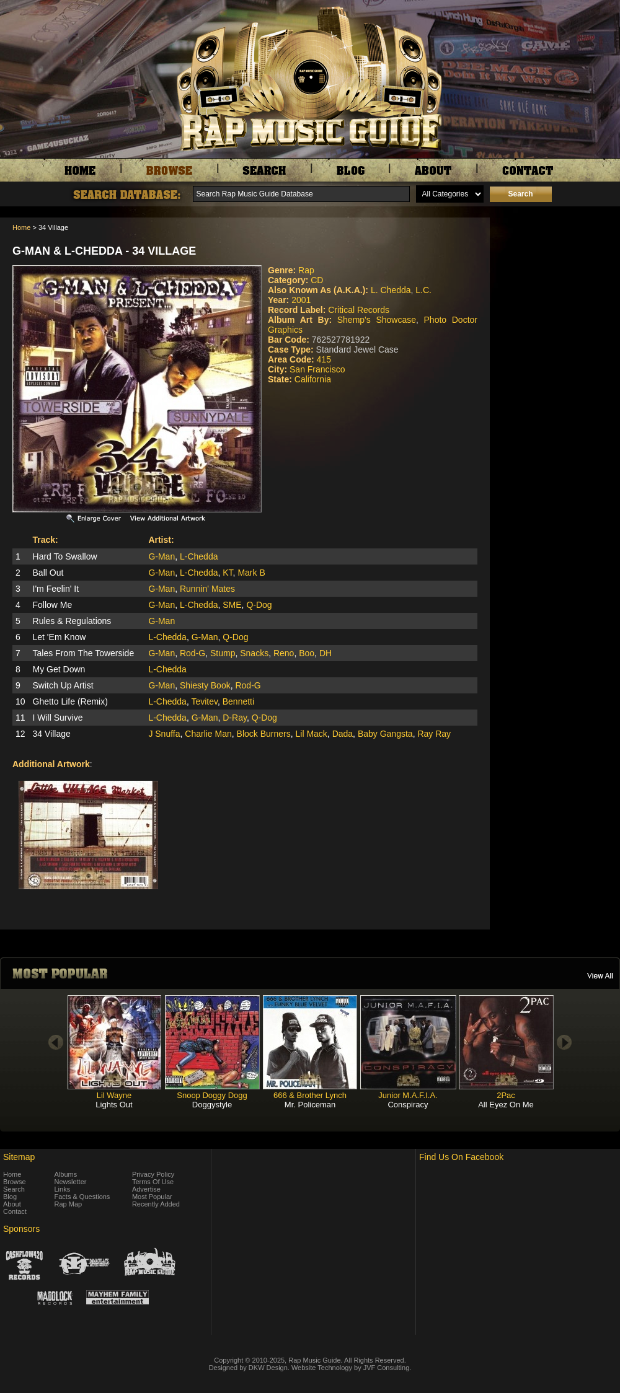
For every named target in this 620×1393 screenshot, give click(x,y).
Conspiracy (408, 1104)
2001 (301, 300)
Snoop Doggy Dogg (212, 1095)
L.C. (423, 290)
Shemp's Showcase (376, 320)
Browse (14, 1181)
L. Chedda (391, 290)
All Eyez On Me (506, 1104)
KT (227, 573)
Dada (342, 734)
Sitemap (19, 1157)
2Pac (506, 1095)
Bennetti (238, 701)
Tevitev (204, 701)
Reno (283, 653)
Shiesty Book (205, 685)
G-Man (161, 556)
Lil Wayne (114, 1095)
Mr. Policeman (310, 1104)
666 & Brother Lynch (310, 1095)
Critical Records (358, 310)
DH (325, 653)
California (312, 379)
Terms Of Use (153, 1181)
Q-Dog (259, 605)
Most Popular (152, 1196)
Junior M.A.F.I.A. (407, 1095)
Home (21, 227)
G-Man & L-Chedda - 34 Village (104, 251)
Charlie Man (208, 734)
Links (63, 1189)
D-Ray (235, 718)
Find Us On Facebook (461, 1157)
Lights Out (113, 1104)
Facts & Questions (82, 1196)
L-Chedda (199, 556)
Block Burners (264, 734)
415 (324, 359)
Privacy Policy (153, 1174)
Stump (222, 653)
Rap (306, 270)
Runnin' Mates (207, 589)
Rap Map (68, 1204)
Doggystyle (212, 1104)
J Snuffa (164, 734)
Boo (306, 653)
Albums (66, 1174)
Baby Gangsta (385, 734)
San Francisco (317, 369)
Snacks (254, 653)
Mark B (251, 573)
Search (14, 1189)
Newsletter (71, 1181)
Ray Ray (434, 734)
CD (317, 280)
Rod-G (192, 653)
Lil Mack (311, 734)
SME (232, 605)
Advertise (146, 1189)
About (12, 1204)
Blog (10, 1196)
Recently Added (156, 1204)
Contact (15, 1211)
